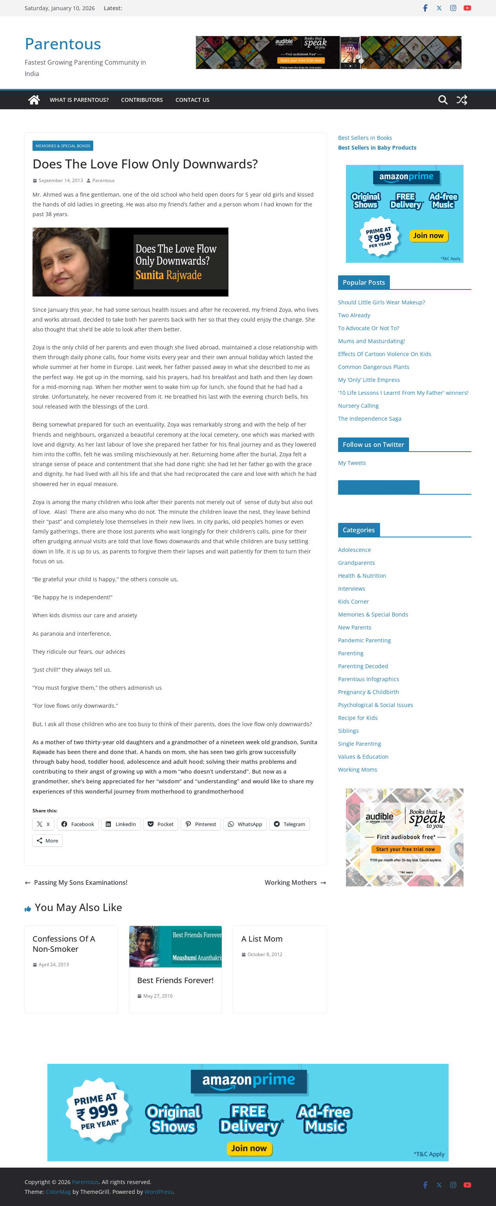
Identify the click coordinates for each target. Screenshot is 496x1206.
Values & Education (363, 756)
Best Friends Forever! (175, 980)
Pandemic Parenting (364, 640)
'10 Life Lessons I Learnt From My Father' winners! (403, 392)
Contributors (142, 99)
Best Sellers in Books (365, 137)
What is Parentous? (79, 99)
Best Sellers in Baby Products (377, 147)
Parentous (63, 43)
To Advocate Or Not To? (368, 328)
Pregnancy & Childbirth (368, 692)
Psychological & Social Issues (375, 705)
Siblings (348, 730)
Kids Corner (353, 601)
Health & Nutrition (362, 575)
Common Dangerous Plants (373, 367)
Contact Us (193, 99)
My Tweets (352, 462)
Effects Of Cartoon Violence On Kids (384, 354)
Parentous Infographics (368, 679)
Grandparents (356, 562)
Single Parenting (359, 743)
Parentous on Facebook (379, 487)
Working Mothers (295, 882)
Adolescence (354, 549)
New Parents (354, 627)
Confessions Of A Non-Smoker (64, 943)
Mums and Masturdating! (371, 341)
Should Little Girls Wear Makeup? (381, 302)
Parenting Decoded (363, 666)
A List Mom (262, 938)
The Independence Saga (370, 418)
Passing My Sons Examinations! (76, 882)
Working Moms (357, 769)
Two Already (354, 315)
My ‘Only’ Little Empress (369, 379)
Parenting (351, 653)
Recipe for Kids (358, 717)
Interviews (351, 588)
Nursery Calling (358, 405)
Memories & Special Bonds (63, 145)
